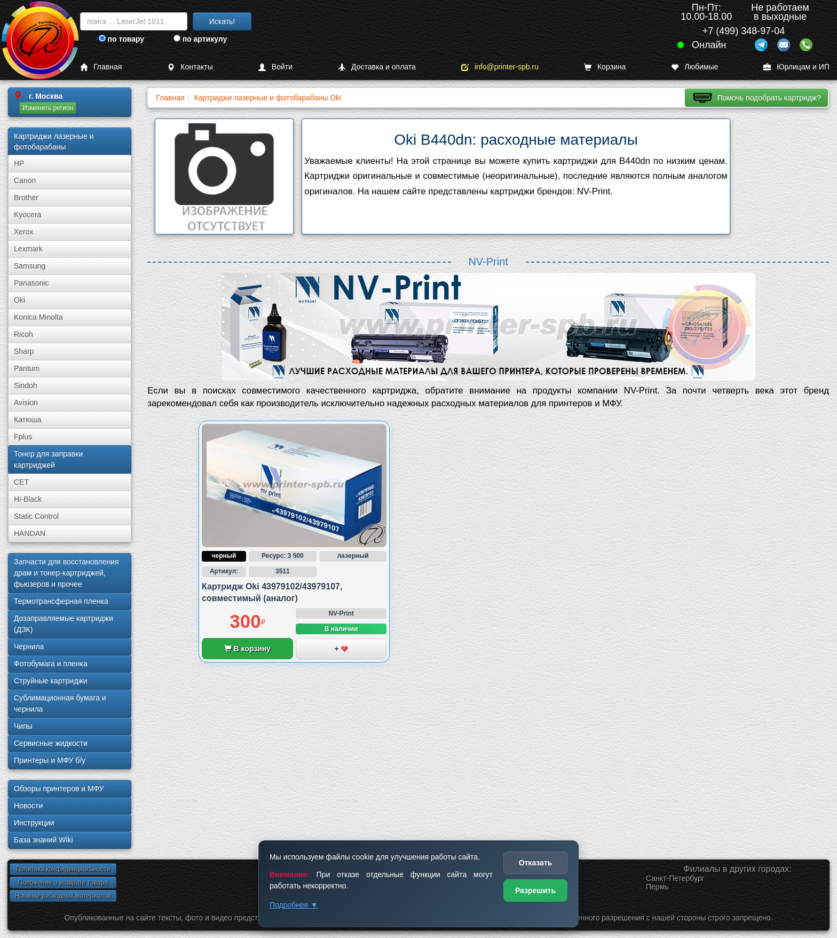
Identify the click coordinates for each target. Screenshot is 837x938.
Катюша (28, 419)
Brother (26, 197)
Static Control (36, 516)
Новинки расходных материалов (63, 896)
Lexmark (28, 249)
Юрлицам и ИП (796, 67)
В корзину (247, 648)
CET (21, 482)
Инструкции (34, 822)
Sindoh (25, 385)
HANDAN (29, 533)
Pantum (27, 368)
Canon (25, 180)
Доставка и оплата (377, 67)
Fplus (23, 436)
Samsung (29, 266)
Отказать (535, 862)
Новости (28, 805)
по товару (121, 39)
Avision (26, 402)
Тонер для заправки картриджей (48, 459)
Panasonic (31, 283)
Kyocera (27, 214)
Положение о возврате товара (63, 882)
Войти (275, 67)
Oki (19, 300)
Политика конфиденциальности (62, 869)
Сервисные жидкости (51, 743)
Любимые (694, 67)
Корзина (605, 67)
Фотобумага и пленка (51, 663)
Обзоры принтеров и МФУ (59, 788)
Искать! (222, 21)
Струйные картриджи (51, 680)
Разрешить (535, 890)
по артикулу (200, 39)
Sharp (24, 351)
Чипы (23, 726)
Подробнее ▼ (294, 905)
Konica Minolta (38, 317)
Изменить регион (47, 108)
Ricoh (23, 334)
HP (19, 163)
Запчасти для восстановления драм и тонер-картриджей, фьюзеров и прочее (66, 572)
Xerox (24, 231)
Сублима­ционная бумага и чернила (60, 703)
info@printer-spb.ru (500, 67)
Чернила (29, 646)
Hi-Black (28, 499)
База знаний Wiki (43, 839)
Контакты (189, 67)
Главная (101, 67)
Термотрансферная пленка (61, 601)
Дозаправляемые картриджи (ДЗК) (63, 624)
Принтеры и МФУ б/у (49, 760)
